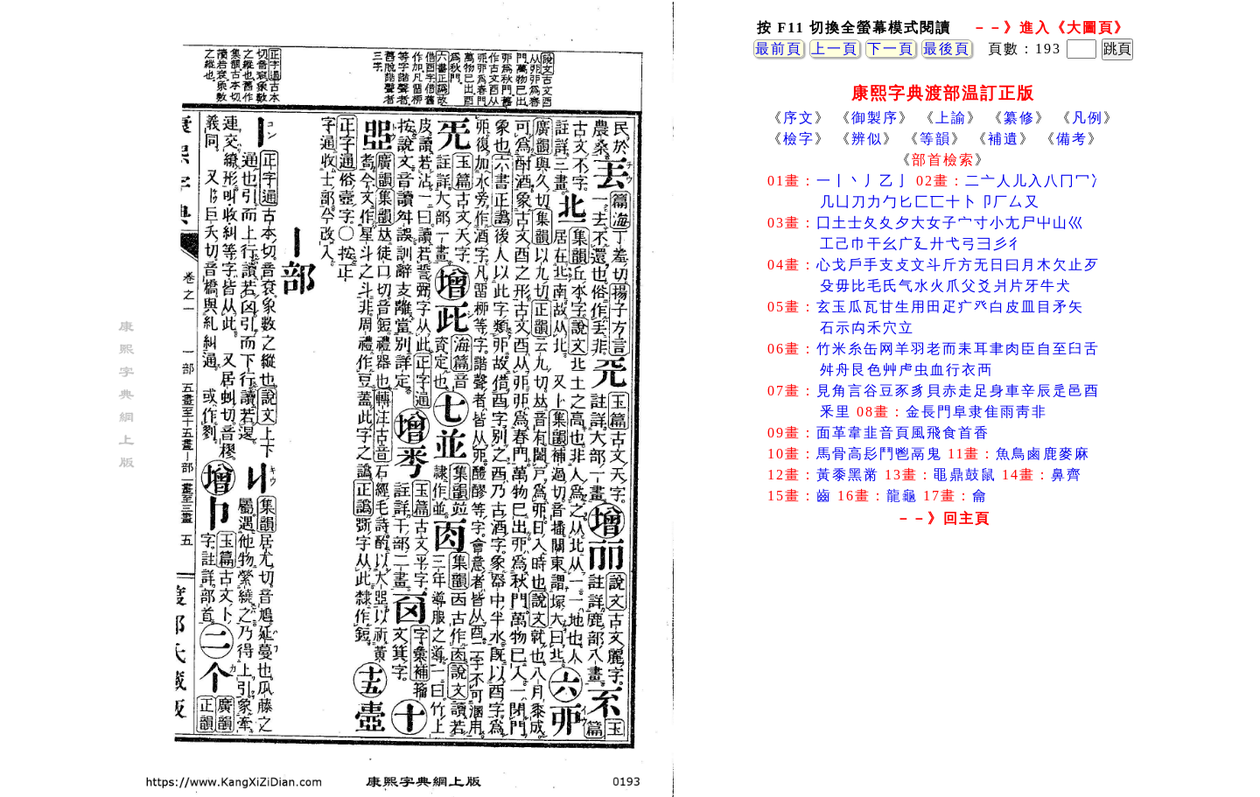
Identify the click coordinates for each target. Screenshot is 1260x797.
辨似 (867, 138)
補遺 (1003, 138)
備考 (1072, 138)
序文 (799, 117)
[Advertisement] (943, 672)
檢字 (799, 138)
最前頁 (778, 48)
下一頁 (890, 48)
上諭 (951, 117)
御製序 (875, 117)
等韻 (935, 138)
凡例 (1087, 117)
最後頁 (946, 48)
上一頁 (834, 48)
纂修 (1019, 117)
